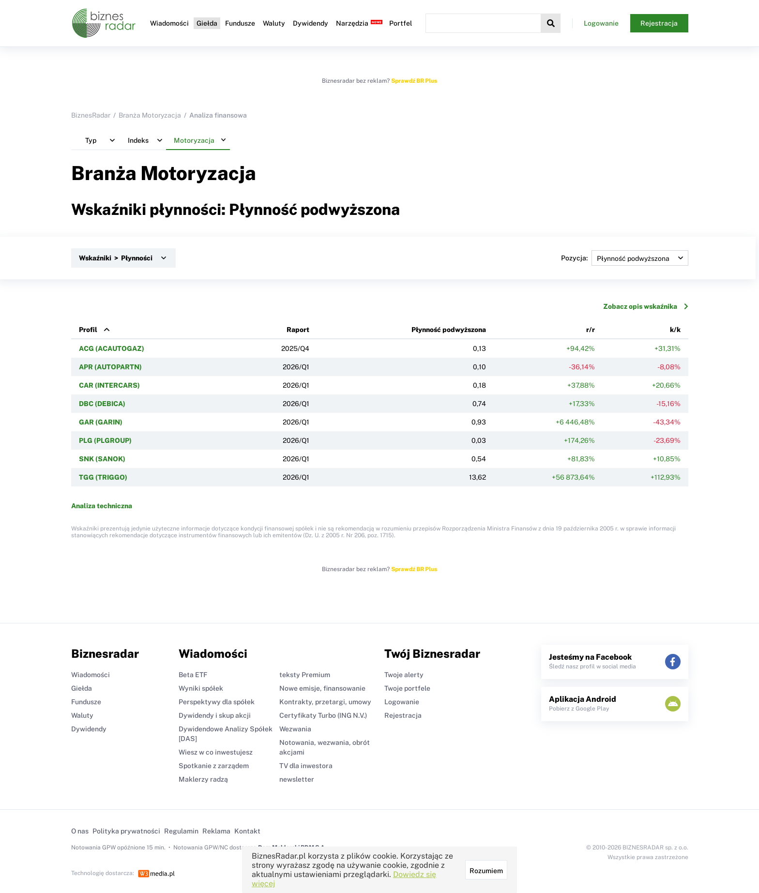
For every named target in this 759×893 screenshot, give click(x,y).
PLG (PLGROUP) (105, 440)
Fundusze (240, 23)
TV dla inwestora (306, 766)
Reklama (216, 831)
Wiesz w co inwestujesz (216, 752)
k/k (675, 329)
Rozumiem (486, 871)
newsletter (296, 779)
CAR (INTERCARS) (109, 385)
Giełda (207, 23)
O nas (80, 831)
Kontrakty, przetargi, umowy (325, 702)
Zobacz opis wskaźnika (645, 306)
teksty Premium (304, 675)
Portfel (400, 23)
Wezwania (295, 729)
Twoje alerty (404, 675)
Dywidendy (310, 23)
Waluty (274, 23)
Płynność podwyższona (448, 329)
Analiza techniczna (101, 506)
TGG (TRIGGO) (103, 477)
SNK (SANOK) (102, 459)
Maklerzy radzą (203, 779)
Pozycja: (624, 258)
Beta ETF (193, 675)
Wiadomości (169, 23)
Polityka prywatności (126, 831)
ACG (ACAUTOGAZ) (111, 348)
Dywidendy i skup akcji (215, 715)
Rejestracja (659, 23)
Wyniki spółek (201, 688)
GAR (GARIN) (100, 422)
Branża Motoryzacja (150, 115)
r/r (590, 329)
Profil (88, 329)
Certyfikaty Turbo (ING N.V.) (323, 715)
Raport (298, 329)
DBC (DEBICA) (102, 404)
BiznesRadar (90, 115)
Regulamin (181, 831)
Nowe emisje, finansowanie (322, 688)
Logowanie (601, 23)
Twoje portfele (407, 688)
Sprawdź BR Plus (414, 80)
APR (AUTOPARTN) (110, 367)
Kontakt (247, 831)
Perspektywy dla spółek (217, 702)
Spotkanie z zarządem (214, 766)
